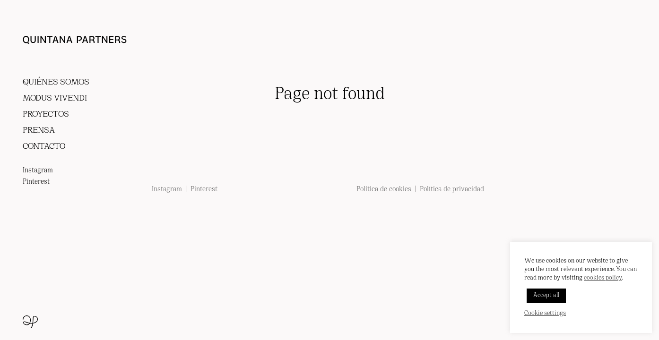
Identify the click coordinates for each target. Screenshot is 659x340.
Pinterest (36, 182)
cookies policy (603, 278)
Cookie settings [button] (545, 313)
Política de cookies (383, 190)
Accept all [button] (546, 295)
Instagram (38, 171)
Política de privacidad (452, 190)
